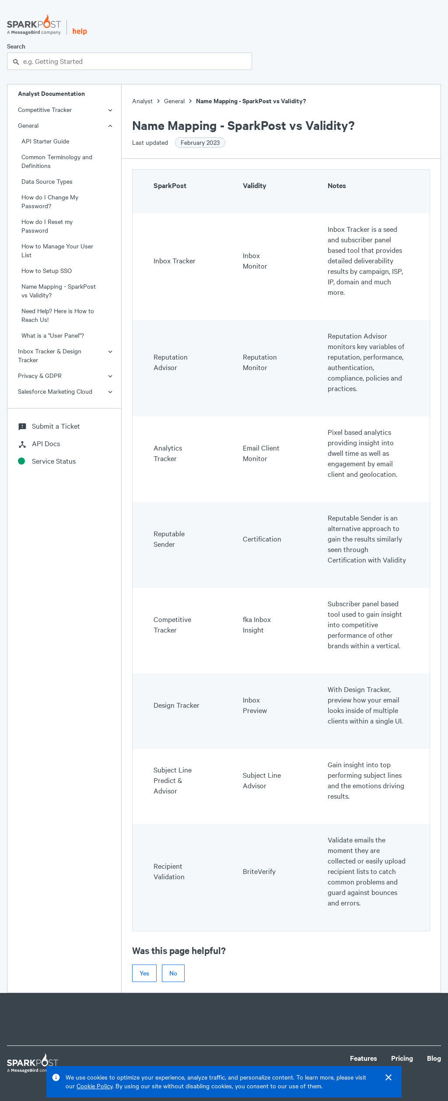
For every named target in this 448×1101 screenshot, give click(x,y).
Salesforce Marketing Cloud (55, 391)
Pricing (402, 1058)
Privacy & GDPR (40, 375)
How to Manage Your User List (57, 250)
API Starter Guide (45, 141)
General (28, 125)
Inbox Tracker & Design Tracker (49, 355)
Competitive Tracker (45, 109)
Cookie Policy (94, 1086)
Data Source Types (47, 181)
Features (363, 1058)
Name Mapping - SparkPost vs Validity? (58, 290)
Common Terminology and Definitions (56, 161)
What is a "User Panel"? (52, 335)
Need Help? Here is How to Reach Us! (57, 315)
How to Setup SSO (46, 270)
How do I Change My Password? (49, 201)
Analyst (142, 101)
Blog (434, 1058)
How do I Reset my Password (47, 225)
